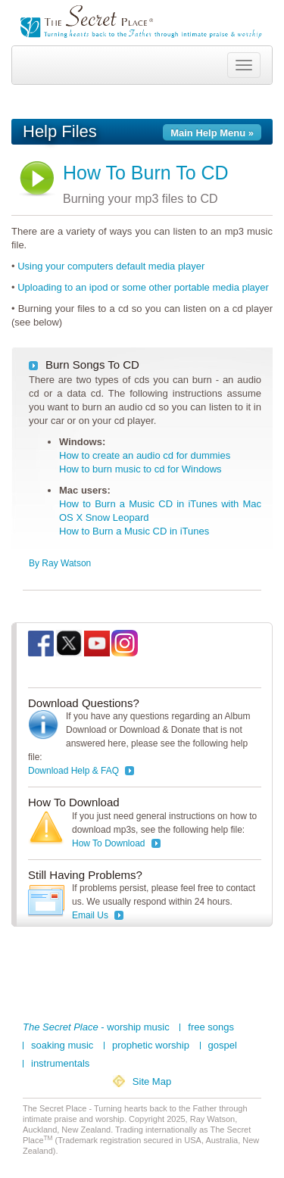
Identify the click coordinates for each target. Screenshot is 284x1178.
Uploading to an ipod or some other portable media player (143, 287)
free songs (211, 1027)
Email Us (90, 915)
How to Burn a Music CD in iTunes (134, 531)
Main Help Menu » (212, 133)
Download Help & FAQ (73, 770)
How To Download (108, 843)
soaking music (62, 1045)
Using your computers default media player (110, 266)
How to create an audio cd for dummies (144, 455)
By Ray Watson (60, 563)
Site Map (152, 1081)
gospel (222, 1045)
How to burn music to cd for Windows (140, 469)
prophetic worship (150, 1045)
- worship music (96, 1027)
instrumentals (60, 1063)
